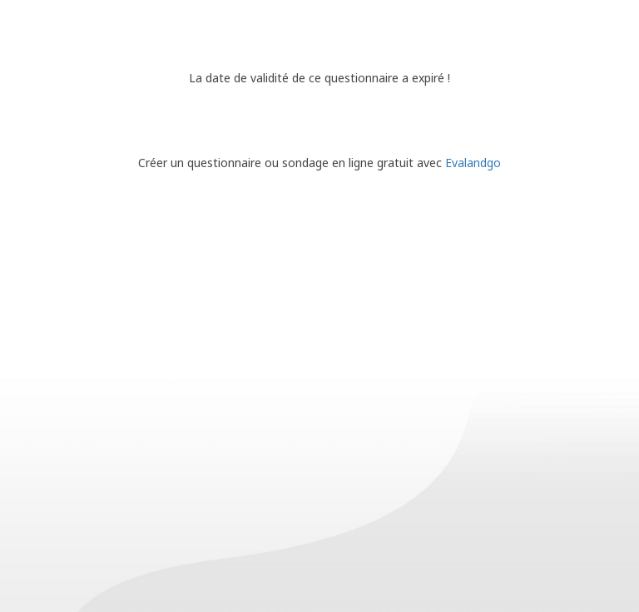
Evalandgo (473, 162)
